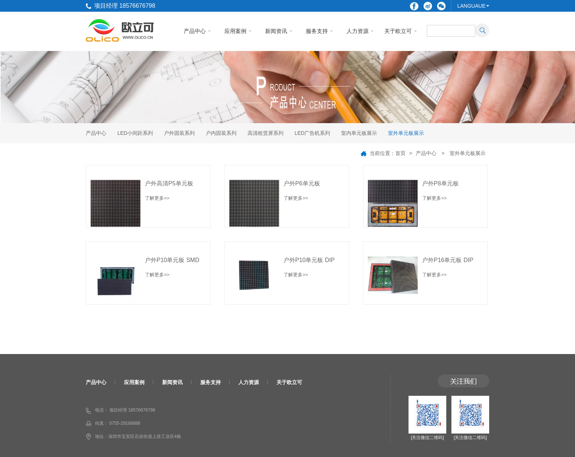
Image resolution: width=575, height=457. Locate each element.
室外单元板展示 (406, 133)
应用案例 (235, 31)
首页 (400, 153)
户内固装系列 (221, 133)
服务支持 (317, 31)
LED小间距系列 (135, 133)
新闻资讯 (276, 31)
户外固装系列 (179, 133)
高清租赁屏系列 (265, 133)
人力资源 (358, 31)
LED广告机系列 (312, 133)
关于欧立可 (398, 31)
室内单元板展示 (359, 133)
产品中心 (195, 31)
